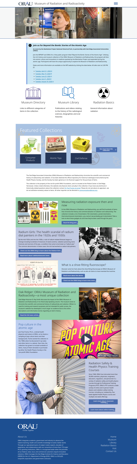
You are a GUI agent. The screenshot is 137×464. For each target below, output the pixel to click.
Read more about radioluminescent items (35, 255)
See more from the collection (106, 149)
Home (113, 436)
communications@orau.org (88, 190)
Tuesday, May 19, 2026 (42, 74)
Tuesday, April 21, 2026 (43, 71)
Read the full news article (29, 315)
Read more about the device (73, 276)
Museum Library (68, 102)
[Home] (52, 4)
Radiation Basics (103, 102)
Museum (112, 439)
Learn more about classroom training (103, 401)
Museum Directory (33, 102)
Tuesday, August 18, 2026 (43, 82)
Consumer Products (30, 158)
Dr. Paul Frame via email (73, 188)
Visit (114, 448)
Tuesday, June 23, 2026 (42, 76)
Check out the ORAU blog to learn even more (79, 280)
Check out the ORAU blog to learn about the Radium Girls (40, 251)
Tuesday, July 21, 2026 (42, 79)
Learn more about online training (102, 410)
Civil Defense (81, 158)
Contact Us (111, 451)
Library (113, 442)
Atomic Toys (56, 158)
